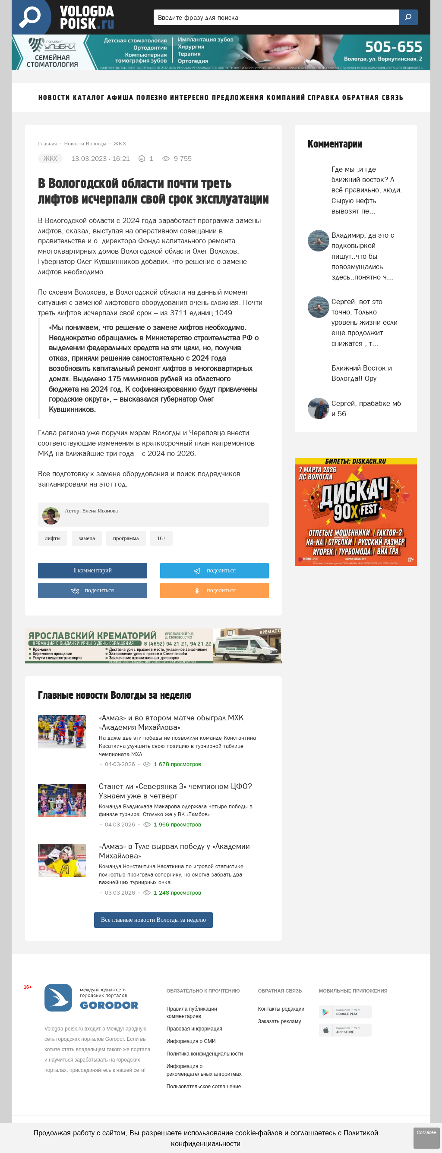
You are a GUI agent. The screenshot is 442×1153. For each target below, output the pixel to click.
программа (126, 538)
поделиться (214, 571)
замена (87, 538)
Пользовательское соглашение (204, 1087)
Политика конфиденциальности (205, 1054)
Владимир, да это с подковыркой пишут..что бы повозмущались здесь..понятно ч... (363, 256)
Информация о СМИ (191, 1041)
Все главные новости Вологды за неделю (153, 920)
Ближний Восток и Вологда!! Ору (362, 373)
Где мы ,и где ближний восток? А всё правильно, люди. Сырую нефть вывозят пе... (367, 190)
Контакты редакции (281, 1009)
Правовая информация (194, 1029)
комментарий (92, 570)
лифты (52, 538)
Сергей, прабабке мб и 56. (366, 408)
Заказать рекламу (279, 1021)
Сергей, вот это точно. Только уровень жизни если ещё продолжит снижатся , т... (365, 322)
